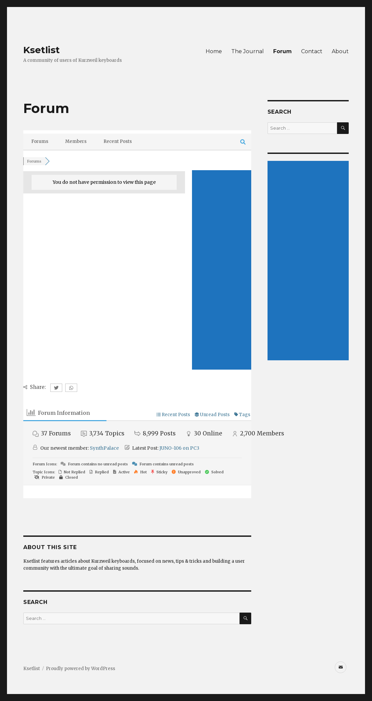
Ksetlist (41, 50)
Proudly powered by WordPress (80, 668)
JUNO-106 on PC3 (179, 448)
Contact (311, 51)
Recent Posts (117, 141)
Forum (282, 51)
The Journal (247, 51)
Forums (39, 141)
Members (76, 141)
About (340, 51)
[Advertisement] (221, 270)
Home (214, 51)
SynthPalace (104, 448)
